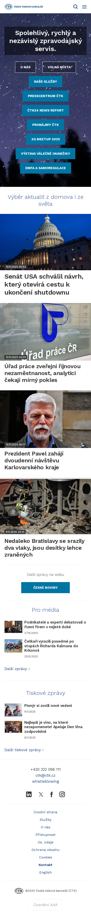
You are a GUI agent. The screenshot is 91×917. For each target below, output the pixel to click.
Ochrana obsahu (46, 850)
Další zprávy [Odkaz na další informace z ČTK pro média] (17, 669)
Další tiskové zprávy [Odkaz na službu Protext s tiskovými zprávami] (24, 750)
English (45, 872)
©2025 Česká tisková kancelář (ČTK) (45, 890)
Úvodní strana (45, 812)
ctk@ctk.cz (45, 775)
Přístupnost (45, 835)
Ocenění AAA (45, 904)
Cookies (45, 857)
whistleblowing (45, 781)
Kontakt (46, 865)
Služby (45, 819)
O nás (45, 827)
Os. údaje (45, 842)
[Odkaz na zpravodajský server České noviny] (45, 587)
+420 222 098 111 (45, 769)
